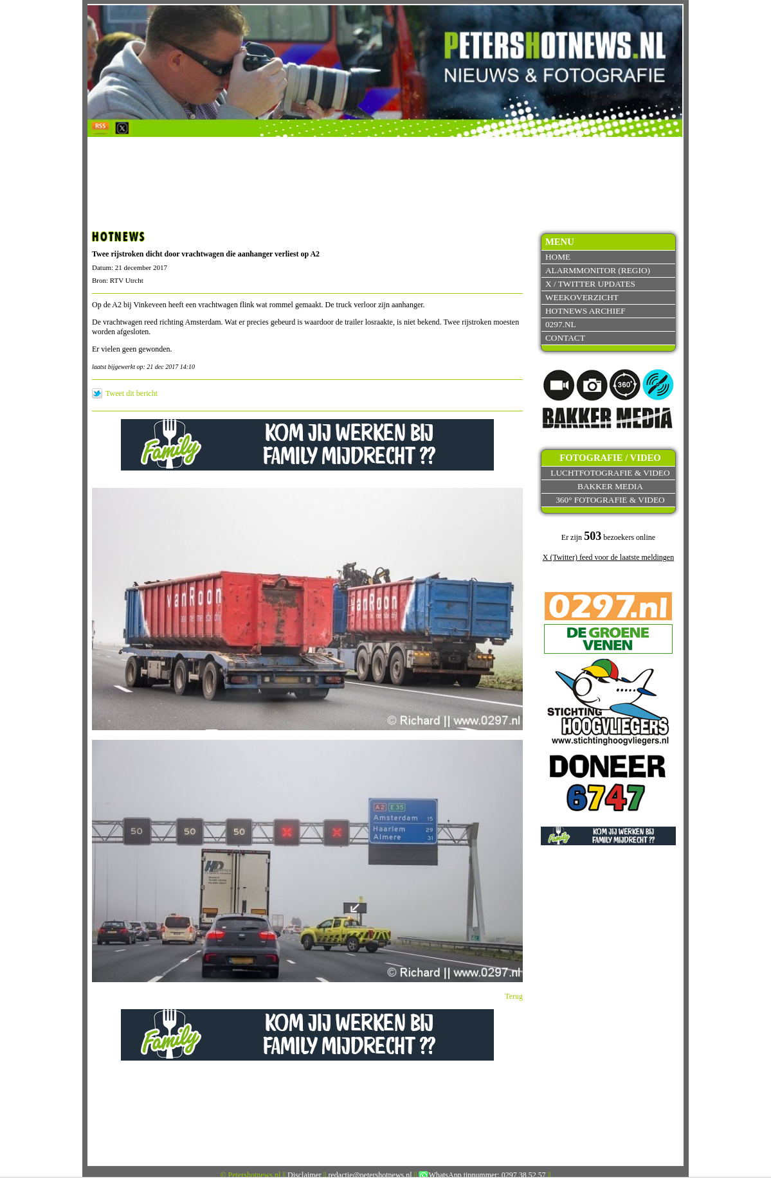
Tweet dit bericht (131, 393)
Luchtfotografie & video (609, 473)
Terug (514, 996)
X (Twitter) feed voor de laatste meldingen (608, 557)
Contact (565, 338)
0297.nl (560, 324)
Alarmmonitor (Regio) (597, 270)
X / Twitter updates (590, 284)
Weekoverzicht (582, 297)
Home (557, 257)
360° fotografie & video (610, 500)
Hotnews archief (585, 311)
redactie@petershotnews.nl (370, 1175)
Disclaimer (304, 1175)
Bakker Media (610, 486)
